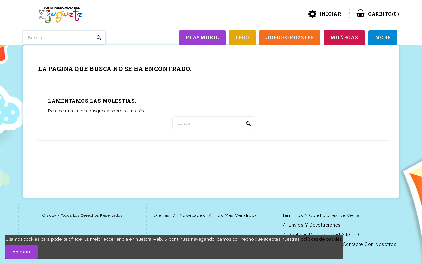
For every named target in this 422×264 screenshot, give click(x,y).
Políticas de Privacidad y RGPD (323, 234)
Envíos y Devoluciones (314, 225)
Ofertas (161, 215)
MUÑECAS (344, 37)
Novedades (191, 215)
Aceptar (21, 252)
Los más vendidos (235, 215)
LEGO (242, 37)
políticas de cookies (321, 239)
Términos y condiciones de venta (320, 215)
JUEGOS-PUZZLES (290, 37)
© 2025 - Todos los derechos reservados (82, 215)
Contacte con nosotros (368, 244)
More (383, 37)
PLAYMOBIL (202, 37)
